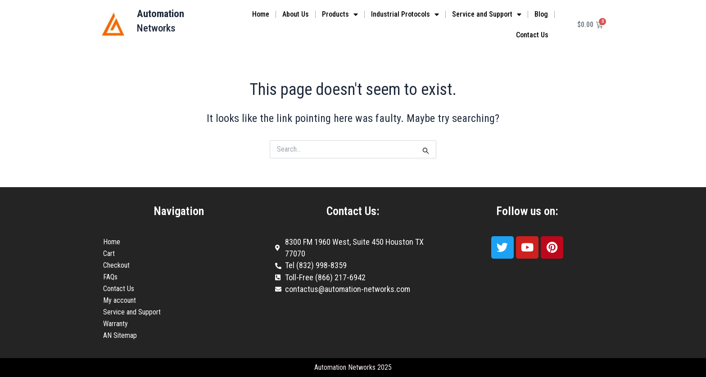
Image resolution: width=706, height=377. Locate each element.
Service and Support (486, 14)
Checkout (116, 265)
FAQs (110, 277)
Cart (109, 253)
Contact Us (532, 35)
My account (119, 300)
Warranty (115, 323)
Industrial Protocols (405, 14)
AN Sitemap (120, 335)
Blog (541, 14)
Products (340, 14)
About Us (295, 14)
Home (260, 14)
